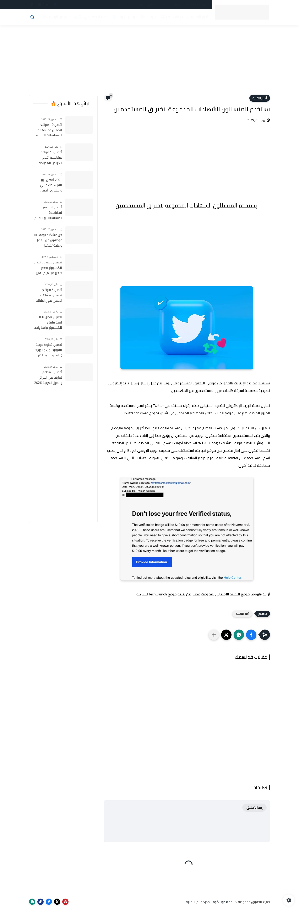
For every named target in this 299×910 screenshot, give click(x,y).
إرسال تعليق (254, 808)
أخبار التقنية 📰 (197, 17)
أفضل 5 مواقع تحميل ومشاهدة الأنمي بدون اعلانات (49, 295)
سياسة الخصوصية (196, 4)
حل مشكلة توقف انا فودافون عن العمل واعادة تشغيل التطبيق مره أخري (48, 240)
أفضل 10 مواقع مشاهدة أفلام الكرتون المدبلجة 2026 (50, 157)
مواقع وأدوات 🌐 (124, 17)
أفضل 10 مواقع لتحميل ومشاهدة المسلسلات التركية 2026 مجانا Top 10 (49, 130)
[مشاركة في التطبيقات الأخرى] (214, 635)
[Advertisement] (149, 62)
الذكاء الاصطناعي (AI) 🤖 (91, 17)
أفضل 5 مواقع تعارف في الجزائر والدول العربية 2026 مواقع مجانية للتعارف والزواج (48, 377)
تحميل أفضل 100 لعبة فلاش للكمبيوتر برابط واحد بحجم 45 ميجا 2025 (48, 322)
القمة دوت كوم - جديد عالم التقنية (210, 902)
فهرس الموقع (156, 4)
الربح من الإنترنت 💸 (56, 17)
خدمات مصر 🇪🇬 (172, 17)
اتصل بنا (175, 4)
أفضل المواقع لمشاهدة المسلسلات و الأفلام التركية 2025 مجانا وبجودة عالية (48, 213)
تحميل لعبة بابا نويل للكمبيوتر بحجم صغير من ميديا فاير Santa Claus (48, 268)
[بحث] (32, 17)
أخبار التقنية (259, 98)
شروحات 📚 (149, 17)
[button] (251, 635)
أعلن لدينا (136, 4)
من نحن (121, 4)
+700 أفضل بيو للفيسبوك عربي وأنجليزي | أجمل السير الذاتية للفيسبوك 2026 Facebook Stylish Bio (48, 185)
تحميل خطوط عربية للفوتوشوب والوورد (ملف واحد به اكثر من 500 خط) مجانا (48, 350)
